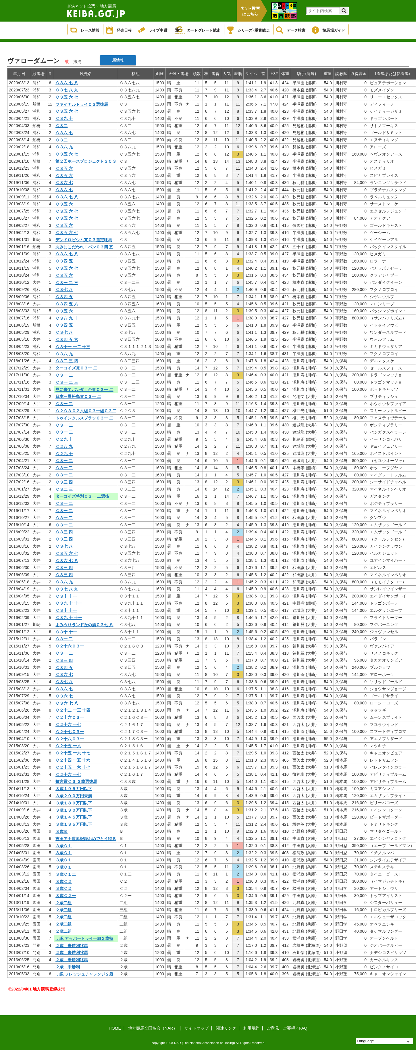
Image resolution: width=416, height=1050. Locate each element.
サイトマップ (196, 1028)
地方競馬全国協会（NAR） (152, 1028)
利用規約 (251, 1028)
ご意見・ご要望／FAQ (287, 1028)
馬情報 (118, 60)
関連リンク (226, 1028)
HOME (115, 1028)
